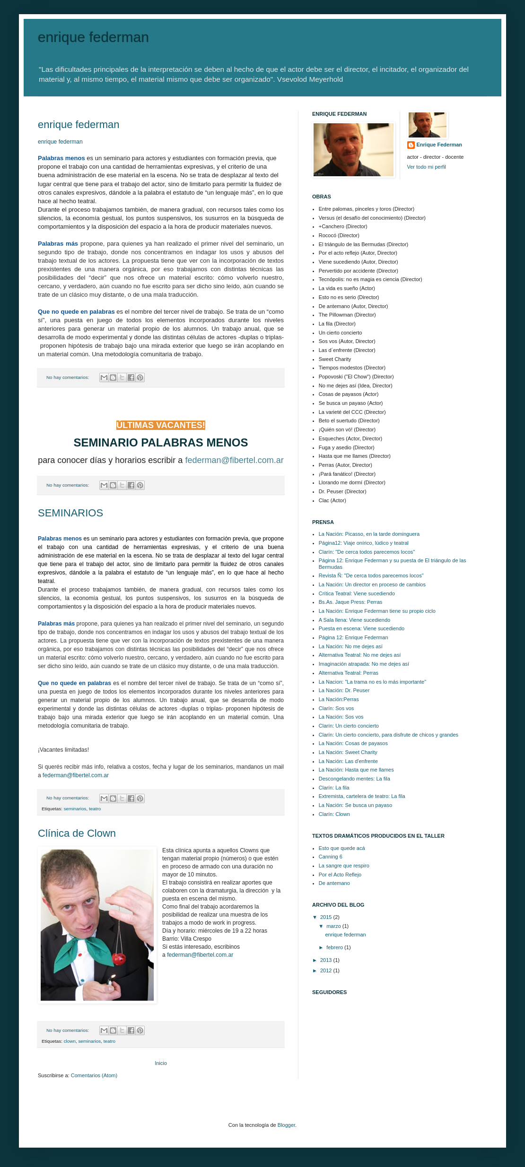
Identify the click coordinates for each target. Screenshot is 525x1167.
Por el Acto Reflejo (340, 874)
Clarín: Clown (334, 814)
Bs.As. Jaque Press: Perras (351, 602)
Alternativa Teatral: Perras (348, 673)
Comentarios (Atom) (94, 1075)
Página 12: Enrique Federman (353, 637)
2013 (326, 960)
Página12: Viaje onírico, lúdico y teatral (364, 543)
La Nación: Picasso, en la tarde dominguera (369, 534)
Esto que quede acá (342, 848)
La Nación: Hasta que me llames (356, 769)
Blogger (286, 1125)
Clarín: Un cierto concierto (349, 726)
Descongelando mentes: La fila (354, 778)
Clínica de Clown (77, 833)
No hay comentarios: (68, 377)
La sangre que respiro (344, 865)
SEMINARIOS (70, 513)
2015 (326, 917)
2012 (326, 970)
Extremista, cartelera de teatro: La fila (362, 796)
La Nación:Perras (339, 699)
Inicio (161, 1063)
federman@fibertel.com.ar (76, 775)
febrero (335, 947)
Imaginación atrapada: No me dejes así (364, 664)
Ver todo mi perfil (426, 167)
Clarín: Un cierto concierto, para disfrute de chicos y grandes (388, 735)
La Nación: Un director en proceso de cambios (372, 584)
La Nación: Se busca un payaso (355, 805)
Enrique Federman (440, 144)
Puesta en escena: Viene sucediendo (361, 628)
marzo (334, 926)
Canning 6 (330, 856)
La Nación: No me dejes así (351, 646)
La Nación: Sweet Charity (348, 752)
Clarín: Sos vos (336, 708)
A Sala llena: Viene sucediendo (354, 620)
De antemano (334, 883)
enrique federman (78, 124)
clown (70, 1041)
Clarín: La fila (334, 787)
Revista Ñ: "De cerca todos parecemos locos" (371, 575)
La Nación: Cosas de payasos (353, 743)
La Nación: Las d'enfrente (348, 761)
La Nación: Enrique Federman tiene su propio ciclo (377, 611)
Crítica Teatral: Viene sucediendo (357, 593)
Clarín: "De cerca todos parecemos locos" (367, 552)
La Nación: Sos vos (341, 717)
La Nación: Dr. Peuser (344, 690)
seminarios (75, 808)
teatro (95, 808)
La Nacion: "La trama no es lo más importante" (372, 682)
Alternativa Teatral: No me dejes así (360, 655)
